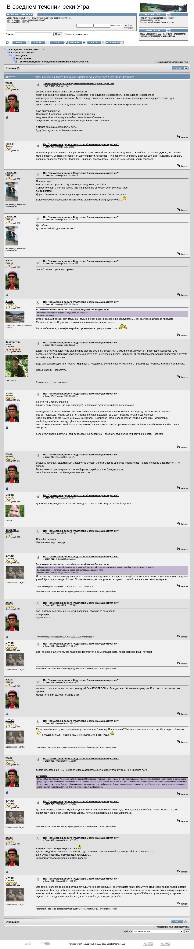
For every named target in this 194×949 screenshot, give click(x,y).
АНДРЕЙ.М (12, 530)
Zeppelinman (169, 36)
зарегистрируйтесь (62, 18)
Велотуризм (23, 58)
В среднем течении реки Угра (27, 49)
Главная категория (22, 52)
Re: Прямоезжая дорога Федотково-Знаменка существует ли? (81, 144)
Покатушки (20, 55)
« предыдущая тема (164, 62)
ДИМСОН (10, 172)
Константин (12, 342)
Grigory (9, 494)
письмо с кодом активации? (33, 20)
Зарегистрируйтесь (148, 22)
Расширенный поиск (76, 34)
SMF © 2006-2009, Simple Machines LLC (107, 944)
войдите (46, 18)
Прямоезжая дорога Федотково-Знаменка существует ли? (54, 61)
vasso (9, 82)
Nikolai (9, 143)
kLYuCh (9, 556)
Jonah (9, 301)
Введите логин (167, 22)
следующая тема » (181, 62)
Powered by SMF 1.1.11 (79, 944)
